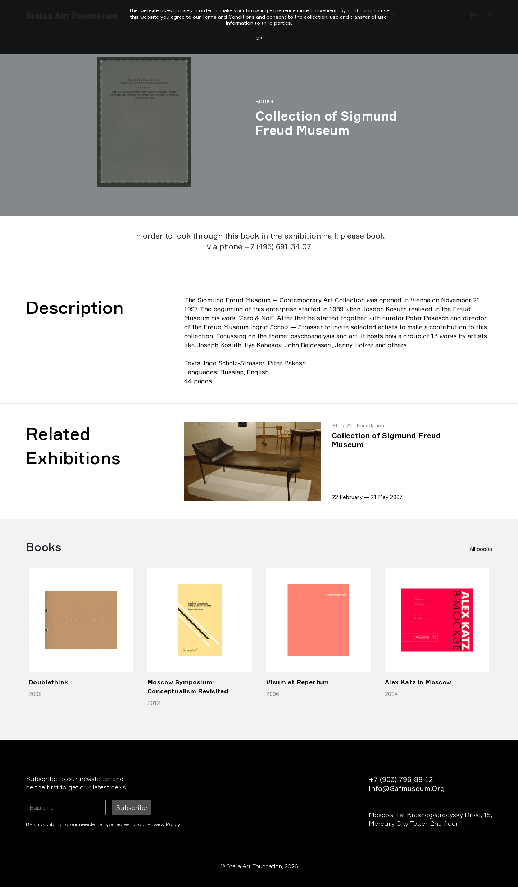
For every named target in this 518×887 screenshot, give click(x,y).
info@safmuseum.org (407, 788)
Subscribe (131, 807)
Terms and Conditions (228, 17)
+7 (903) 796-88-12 (401, 779)
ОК (259, 38)
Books (264, 101)
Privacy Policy (163, 824)
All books (480, 549)
